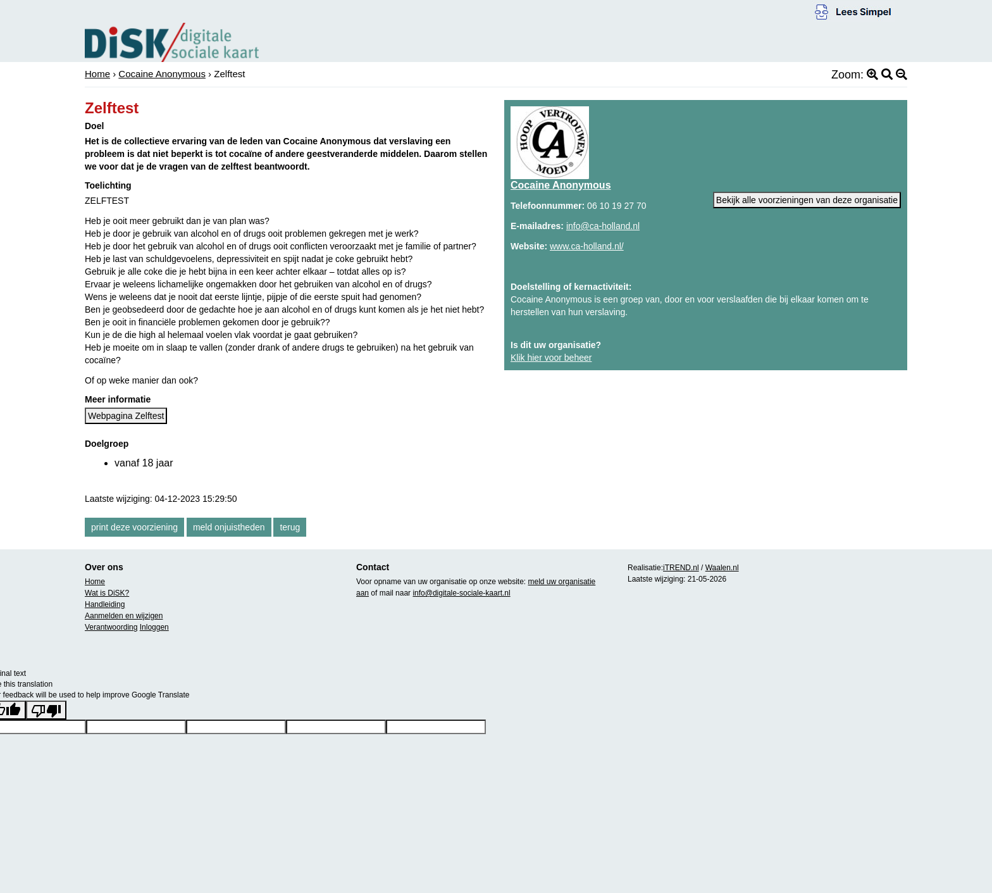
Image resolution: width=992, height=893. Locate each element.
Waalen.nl (722, 567)
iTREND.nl (681, 567)
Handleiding (105, 604)
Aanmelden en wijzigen (124, 615)
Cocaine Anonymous (162, 73)
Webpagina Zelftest (126, 416)
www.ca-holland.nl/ (587, 246)
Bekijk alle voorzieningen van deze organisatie (807, 200)
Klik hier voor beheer (551, 358)
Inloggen (154, 627)
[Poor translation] (46, 710)
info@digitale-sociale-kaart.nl (461, 593)
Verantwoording (111, 627)
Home (97, 73)
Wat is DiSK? (107, 593)
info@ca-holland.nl (603, 226)
